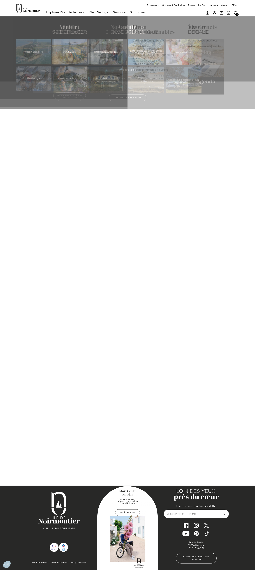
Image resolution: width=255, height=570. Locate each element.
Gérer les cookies (59, 562)
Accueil (19, 20)
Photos (149, 92)
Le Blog (202, 5)
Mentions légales (39, 562)
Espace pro (153, 5)
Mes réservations (218, 5)
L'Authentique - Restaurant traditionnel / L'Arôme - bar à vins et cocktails (198, 472)
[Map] (200, 189)
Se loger (103, 12)
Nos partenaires (78, 562)
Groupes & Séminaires (173, 5)
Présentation (109, 92)
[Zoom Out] (231, 174)
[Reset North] (231, 178)
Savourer (120, 12)
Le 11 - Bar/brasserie (33, 472)
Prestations (131, 92)
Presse (191, 5)
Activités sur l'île (81, 12)
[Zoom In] (231, 169)
